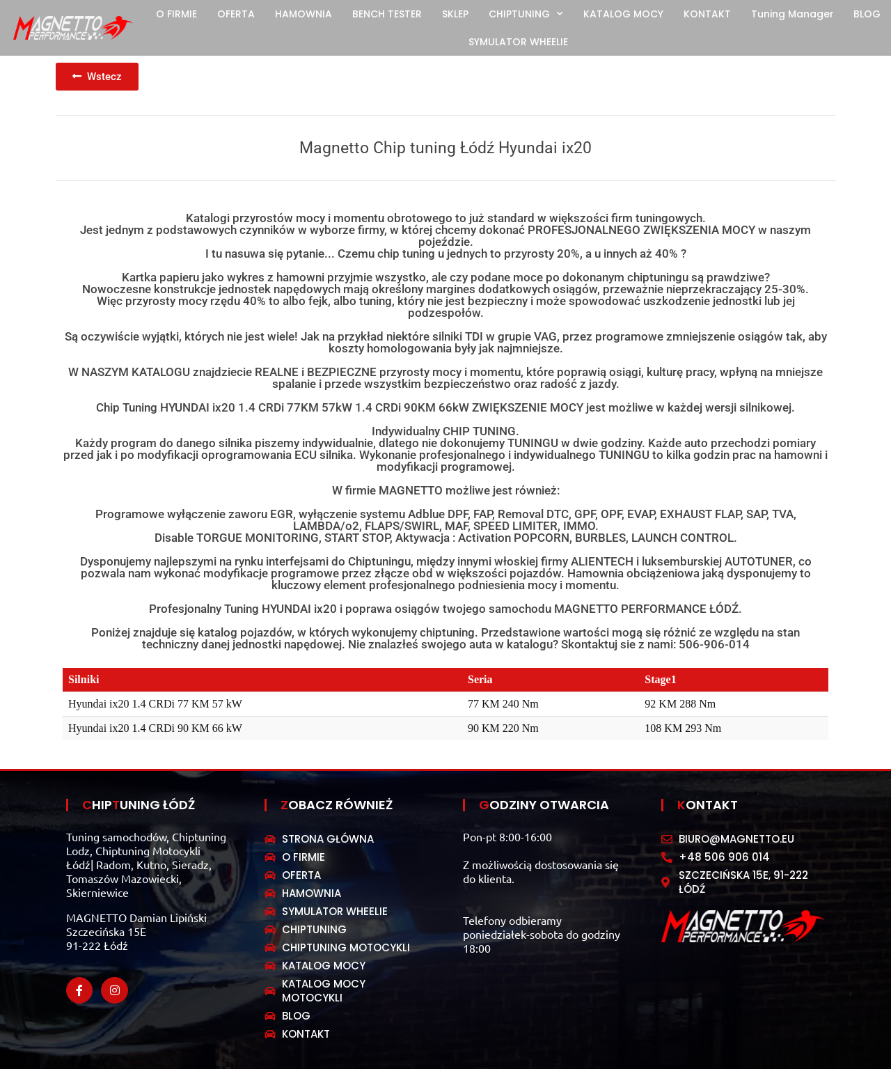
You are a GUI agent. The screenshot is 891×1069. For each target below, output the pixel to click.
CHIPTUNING (526, 13)
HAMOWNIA (303, 14)
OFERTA (236, 14)
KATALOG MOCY (623, 14)
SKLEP (455, 14)
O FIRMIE (176, 14)
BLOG (867, 14)
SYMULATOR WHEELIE (518, 42)
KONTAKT (707, 14)
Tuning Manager (792, 14)
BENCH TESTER (387, 14)
